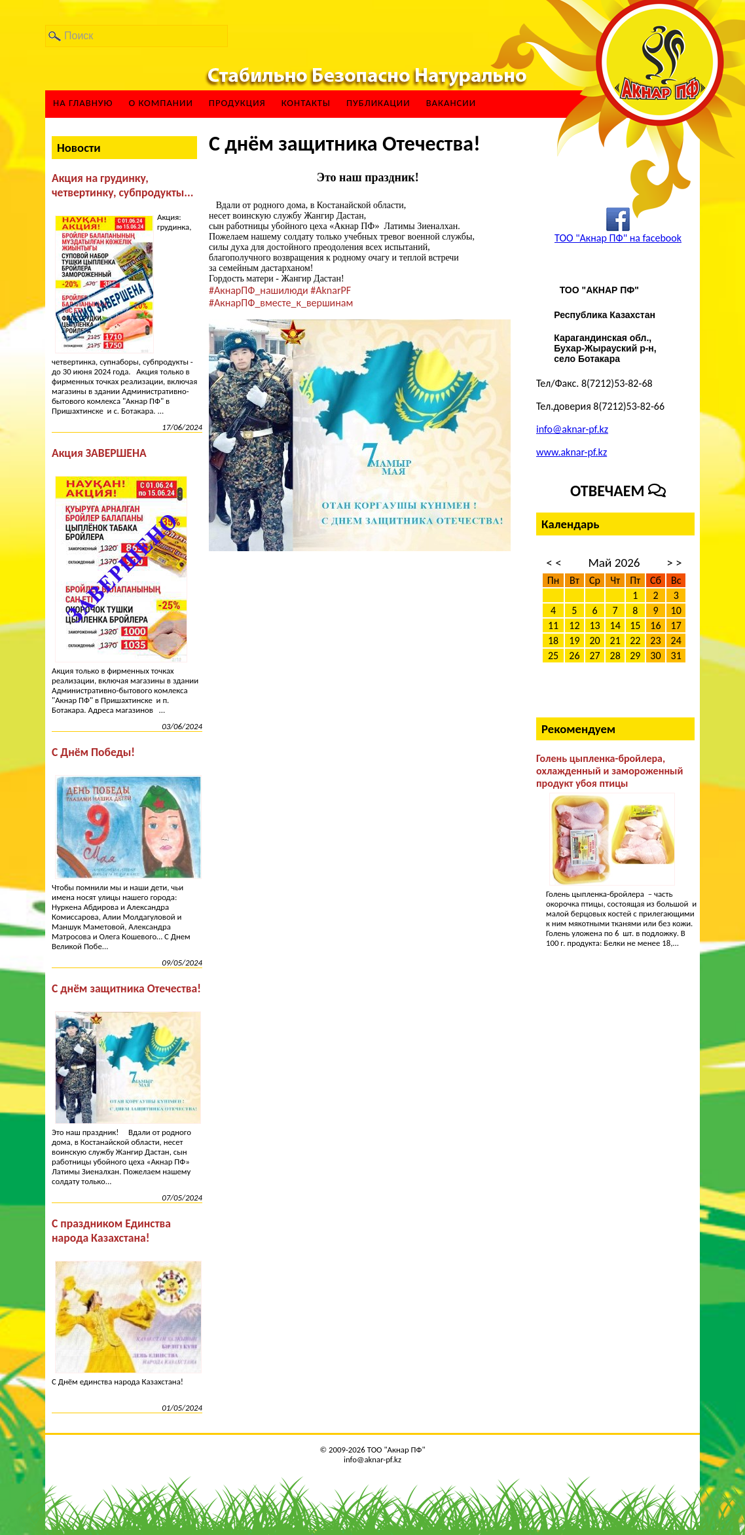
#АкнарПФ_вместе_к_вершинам (281, 303)
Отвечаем (618, 490)
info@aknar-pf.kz (572, 429)
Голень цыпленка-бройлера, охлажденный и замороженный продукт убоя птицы (609, 770)
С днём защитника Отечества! (126, 988)
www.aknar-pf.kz (571, 452)
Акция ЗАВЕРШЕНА (99, 453)
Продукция (237, 103)
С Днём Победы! (93, 752)
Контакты (306, 103)
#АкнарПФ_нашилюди (258, 290)
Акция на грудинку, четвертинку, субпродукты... (122, 185)
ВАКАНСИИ (451, 103)
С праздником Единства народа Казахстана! (111, 1230)
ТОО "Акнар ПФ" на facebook (617, 238)
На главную (83, 103)
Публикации (378, 103)
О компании (160, 103)
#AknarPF (330, 290)
